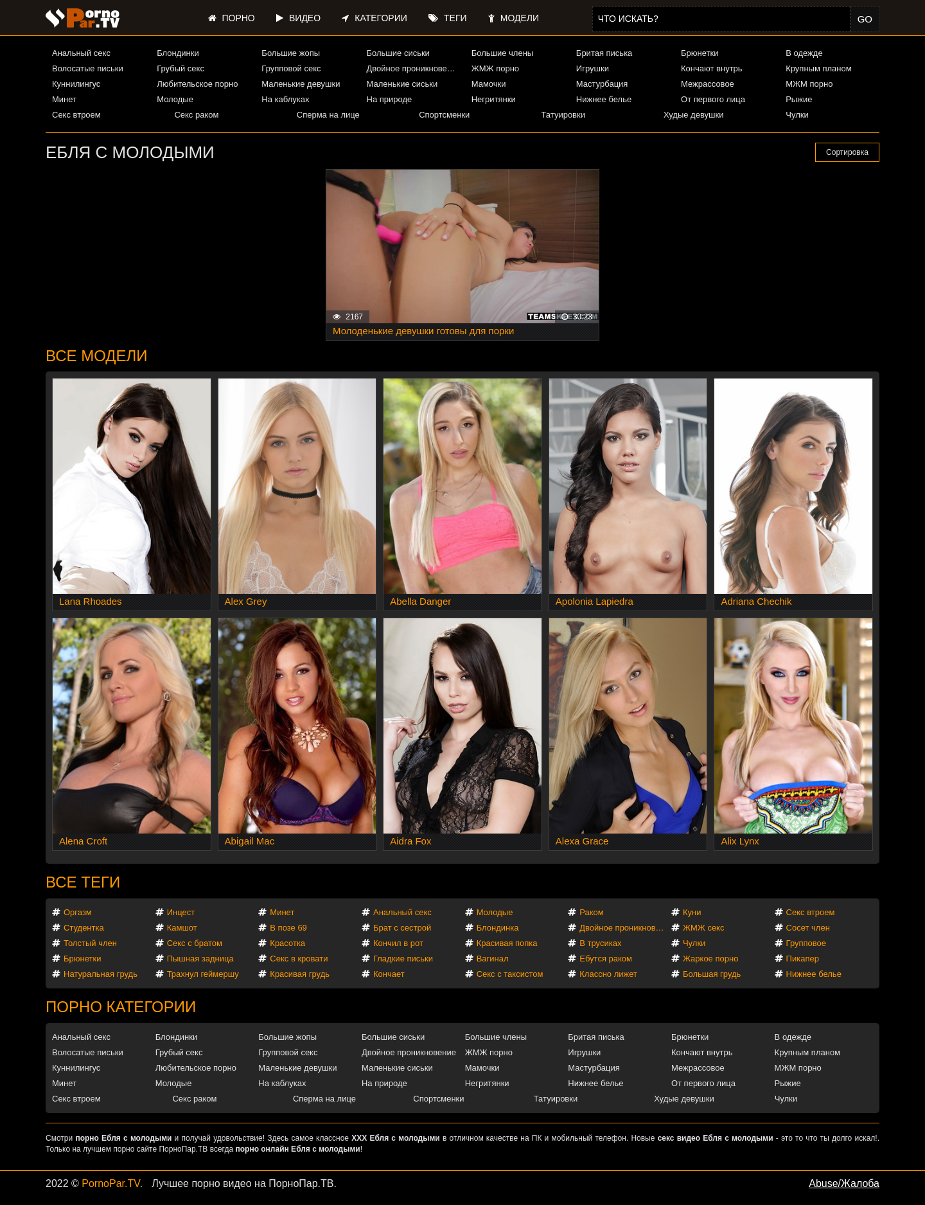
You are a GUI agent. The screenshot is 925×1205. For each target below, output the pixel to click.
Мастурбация (602, 84)
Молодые (175, 99)
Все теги (83, 882)
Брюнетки (699, 53)
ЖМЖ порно (495, 68)
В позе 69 (288, 928)
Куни (692, 912)
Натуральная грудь (100, 974)
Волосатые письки (87, 68)
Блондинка (498, 928)
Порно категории (121, 1006)
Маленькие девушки (300, 84)
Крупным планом (818, 68)
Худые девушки (694, 115)
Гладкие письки (403, 958)
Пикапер (802, 958)
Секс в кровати (299, 958)
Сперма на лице (328, 115)
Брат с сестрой (402, 928)
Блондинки (178, 53)
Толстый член (90, 943)
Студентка (84, 928)
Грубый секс (180, 68)
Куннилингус (76, 84)
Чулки (797, 115)
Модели (513, 18)
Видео (298, 18)
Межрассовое (707, 84)
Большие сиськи (398, 53)
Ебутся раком (605, 958)
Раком (591, 912)
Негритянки (493, 99)
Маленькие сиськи (402, 84)
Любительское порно (197, 84)
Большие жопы (290, 53)
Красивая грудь (300, 974)
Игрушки (592, 68)
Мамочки (488, 84)
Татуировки (563, 115)
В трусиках (600, 943)
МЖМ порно (809, 84)
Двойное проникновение (414, 68)
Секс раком (196, 115)
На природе (389, 99)
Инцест (181, 912)
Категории (374, 18)
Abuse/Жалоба (844, 1183)
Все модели (97, 355)
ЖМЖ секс (704, 928)
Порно (231, 18)
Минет (64, 99)
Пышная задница (200, 958)
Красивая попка (507, 943)
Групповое (806, 943)
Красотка (287, 943)
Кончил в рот (398, 943)
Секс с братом (194, 943)
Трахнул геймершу (203, 974)
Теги (447, 18)
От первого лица (713, 99)
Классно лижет (608, 974)
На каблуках (285, 99)
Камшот (182, 928)
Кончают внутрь (712, 68)
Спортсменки (444, 115)
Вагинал (493, 958)
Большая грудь (712, 974)
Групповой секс (291, 68)
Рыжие (799, 99)
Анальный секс (81, 53)
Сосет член (808, 928)
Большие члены (502, 53)
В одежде (804, 53)
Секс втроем (76, 115)
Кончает (389, 974)
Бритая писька (604, 53)
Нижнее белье (603, 99)
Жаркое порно (710, 958)
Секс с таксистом (510, 974)
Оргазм (78, 912)
